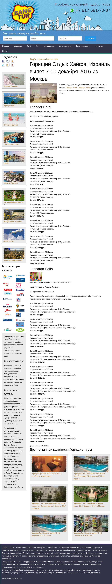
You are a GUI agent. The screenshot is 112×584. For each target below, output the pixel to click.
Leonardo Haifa (84, 88)
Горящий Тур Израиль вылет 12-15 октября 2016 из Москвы (91, 526)
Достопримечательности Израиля (14, 198)
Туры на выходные (14, 138)
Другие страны (65, 46)
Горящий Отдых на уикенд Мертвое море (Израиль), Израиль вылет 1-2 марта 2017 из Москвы (49, 498)
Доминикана (49, 46)
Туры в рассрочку (83, 46)
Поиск (4, 51)
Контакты (99, 46)
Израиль (5, 46)
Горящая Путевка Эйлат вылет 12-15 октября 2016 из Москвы (49, 466)
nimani (19, 578)
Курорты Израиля (14, 177)
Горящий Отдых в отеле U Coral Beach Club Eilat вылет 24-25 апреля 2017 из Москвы (91, 468)
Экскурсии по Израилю (14, 216)
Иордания (18, 46)
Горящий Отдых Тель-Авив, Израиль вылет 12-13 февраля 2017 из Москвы (91, 496)
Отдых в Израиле (14, 80)
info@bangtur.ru (94, 573)
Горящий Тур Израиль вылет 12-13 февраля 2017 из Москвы (49, 526)
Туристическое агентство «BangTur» (30, 547)
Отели (14, 158)
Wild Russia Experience (97, 550)
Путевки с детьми (14, 119)
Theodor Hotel (71, 88)
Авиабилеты (14, 235)
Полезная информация (14, 254)
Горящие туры (14, 100)
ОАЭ (29, 46)
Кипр (37, 46)
